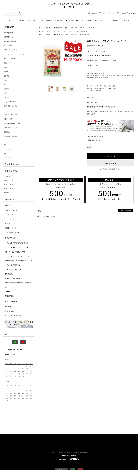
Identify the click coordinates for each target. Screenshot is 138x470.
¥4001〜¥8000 (8, 188)
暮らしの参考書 (47, 21)
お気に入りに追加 (110, 163)
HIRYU (69, 457)
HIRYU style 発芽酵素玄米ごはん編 (16, 243)
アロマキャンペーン (11, 50)
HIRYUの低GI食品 (10, 41)
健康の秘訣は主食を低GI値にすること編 (18, 261)
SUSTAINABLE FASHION (12, 232)
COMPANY (114, 21)
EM (5, 145)
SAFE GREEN (9, 219)
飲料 (5, 84)
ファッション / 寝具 (11, 115)
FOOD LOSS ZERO (11, 228)
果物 (5, 67)
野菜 (5, 63)
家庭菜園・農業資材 (11, 136)
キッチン (7, 97)
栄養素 (7, 291)
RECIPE (60, 21)
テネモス (7, 149)
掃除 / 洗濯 (8, 119)
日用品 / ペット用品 (11, 127)
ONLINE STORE (74, 21)
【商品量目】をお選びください (95, 136)
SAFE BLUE (8, 223)
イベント (7, 158)
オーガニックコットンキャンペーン (16, 54)
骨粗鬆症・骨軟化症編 (12, 278)
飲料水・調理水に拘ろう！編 (15, 252)
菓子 (5, 93)
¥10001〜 (7, 192)
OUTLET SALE (9, 46)
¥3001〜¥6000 (8, 184)
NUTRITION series (10, 58)
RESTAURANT (86, 21)
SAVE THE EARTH (11, 210)
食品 (5, 80)
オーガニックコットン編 (13, 269)
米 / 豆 (6, 71)
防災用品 (7, 132)
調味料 (6, 89)
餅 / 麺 (6, 76)
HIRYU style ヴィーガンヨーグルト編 (17, 256)
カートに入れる (110, 156)
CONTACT (125, 21)
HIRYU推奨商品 (9, 33)
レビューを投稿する (125, 210)
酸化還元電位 (9, 296)
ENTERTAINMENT (101, 21)
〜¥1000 (7, 176)
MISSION (21, 21)
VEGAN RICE (9, 215)
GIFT (5, 153)
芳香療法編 (9, 274)
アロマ (6, 110)
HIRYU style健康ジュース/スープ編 (16, 247)
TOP (11, 21)
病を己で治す (32, 21)
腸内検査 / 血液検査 (11, 106)
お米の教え (9, 307)
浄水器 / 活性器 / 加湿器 (12, 123)
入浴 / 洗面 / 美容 (10, 102)
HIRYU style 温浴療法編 (12, 265)
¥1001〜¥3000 (8, 180)
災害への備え (9, 311)
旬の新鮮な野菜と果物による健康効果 (18, 283)
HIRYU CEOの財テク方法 (13, 315)
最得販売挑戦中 (9, 37)
